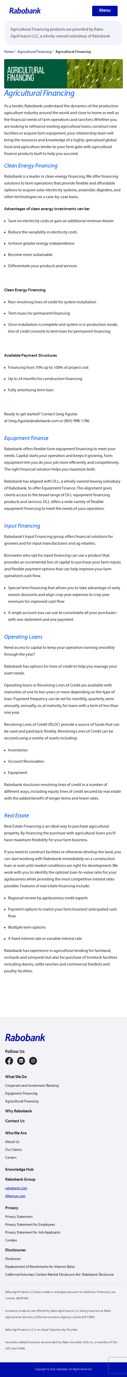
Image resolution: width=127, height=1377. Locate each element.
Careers (11, 1158)
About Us (12, 1142)
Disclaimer (13, 1259)
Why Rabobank (18, 1111)
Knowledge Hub (19, 1170)
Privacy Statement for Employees (30, 1225)
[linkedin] (21, 1061)
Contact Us (15, 1121)
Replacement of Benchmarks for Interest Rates (40, 1267)
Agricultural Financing (34, 52)
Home (9, 52)
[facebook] (9, 1061)
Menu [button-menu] (105, 10)
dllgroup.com (15, 1196)
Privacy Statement (19, 1217)
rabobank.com (16, 1188)
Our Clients (13, 1150)
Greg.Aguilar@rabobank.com (33, 421)
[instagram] (33, 1061)
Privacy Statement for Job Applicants (33, 1233)
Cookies (11, 1240)
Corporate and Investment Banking (32, 1086)
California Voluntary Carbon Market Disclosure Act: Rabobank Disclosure (59, 1275)
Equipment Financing (21, 1094)
